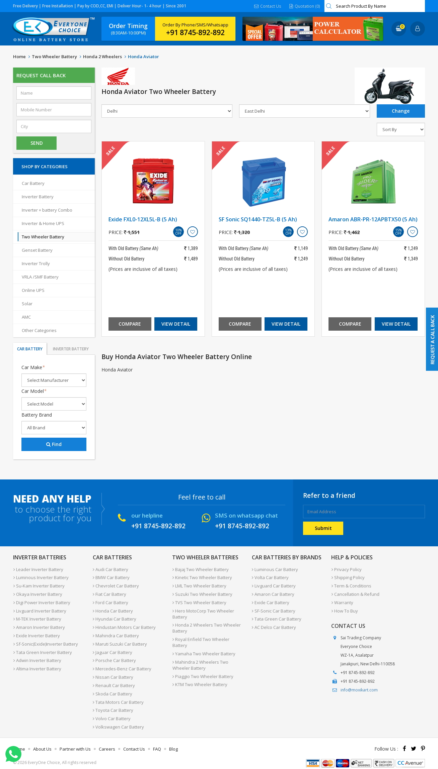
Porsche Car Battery (114, 657)
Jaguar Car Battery (112, 649)
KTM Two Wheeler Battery (199, 675)
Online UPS (33, 290)
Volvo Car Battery (112, 713)
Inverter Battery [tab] (71, 349)
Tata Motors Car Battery (118, 697)
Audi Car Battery (110, 569)
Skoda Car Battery (112, 689)
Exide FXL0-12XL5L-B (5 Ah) (142, 219)
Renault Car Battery (114, 681)
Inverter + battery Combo (47, 210)
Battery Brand (36, 415)
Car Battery (33, 183)
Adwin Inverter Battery (37, 657)
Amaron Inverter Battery (39, 625)
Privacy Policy (346, 569)
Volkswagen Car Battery (118, 722)
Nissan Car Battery (113, 673)
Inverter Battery (38, 197)
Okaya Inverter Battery (37, 593)
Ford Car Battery (110, 601)
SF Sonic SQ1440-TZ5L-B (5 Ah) (258, 219)
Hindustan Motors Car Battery (124, 625)
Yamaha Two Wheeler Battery (203, 645)
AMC (26, 317)
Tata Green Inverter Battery (42, 649)
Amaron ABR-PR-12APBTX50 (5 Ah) (373, 219)
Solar (27, 304)
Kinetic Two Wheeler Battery (202, 577)
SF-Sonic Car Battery (273, 609)
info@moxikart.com (359, 688)
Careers (107, 744)
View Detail (175, 324)
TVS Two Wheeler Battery (199, 601)
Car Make (33, 367)
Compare (130, 324)
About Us (42, 744)
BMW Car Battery (111, 577)
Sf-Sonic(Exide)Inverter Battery (45, 641)
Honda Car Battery (113, 609)
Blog (173, 744)
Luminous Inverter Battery (40, 577)
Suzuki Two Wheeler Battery (202, 593)
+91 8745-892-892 (195, 32)
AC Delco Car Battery (274, 625)
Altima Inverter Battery (37, 665)
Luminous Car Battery (275, 569)
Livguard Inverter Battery (39, 609)
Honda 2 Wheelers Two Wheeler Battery (206, 626)
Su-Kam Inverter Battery (38, 585)
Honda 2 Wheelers (102, 56)
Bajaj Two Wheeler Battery (200, 569)
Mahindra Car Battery (116, 633)
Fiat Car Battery (109, 593)
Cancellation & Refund (355, 593)
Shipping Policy (347, 577)
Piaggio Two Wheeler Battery (202, 667)
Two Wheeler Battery (54, 56)
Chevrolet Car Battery (116, 585)
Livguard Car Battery (274, 585)
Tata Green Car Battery (276, 617)
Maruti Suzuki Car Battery (120, 641)
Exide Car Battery (270, 601)
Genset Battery (37, 250)
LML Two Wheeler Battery (199, 585)
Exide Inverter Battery (36, 633)
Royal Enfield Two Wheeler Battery (208, 637)
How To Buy (344, 609)
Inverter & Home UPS (43, 223)
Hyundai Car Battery (114, 617)
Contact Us (268, 6)
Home (19, 56)
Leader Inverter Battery (38, 569)
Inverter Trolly (36, 263)
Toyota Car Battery (113, 705)
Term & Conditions (351, 585)
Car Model (34, 391)
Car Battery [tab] (30, 349)
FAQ (157, 744)
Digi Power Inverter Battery (41, 601)
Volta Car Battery (270, 577)
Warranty (342, 601)
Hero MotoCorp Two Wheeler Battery (203, 612)
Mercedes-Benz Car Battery (122, 665)
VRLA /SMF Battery (40, 277)
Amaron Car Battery (273, 593)
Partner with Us (75, 744)
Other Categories (39, 330)
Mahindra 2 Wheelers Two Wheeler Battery (200, 656)
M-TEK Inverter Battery (37, 617)
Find (54, 444)
